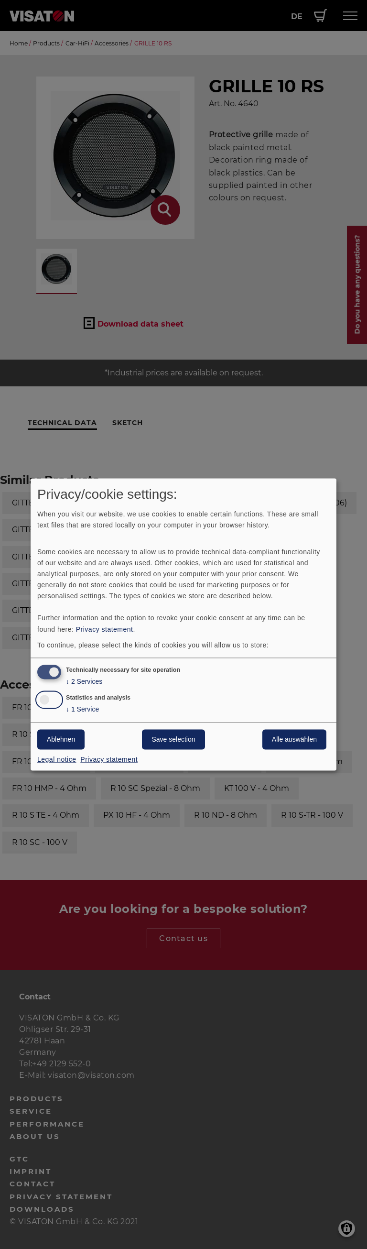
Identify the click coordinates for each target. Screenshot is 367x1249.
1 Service (82, 709)
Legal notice (56, 760)
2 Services (84, 682)
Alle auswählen (294, 740)
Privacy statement (104, 629)
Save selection (173, 740)
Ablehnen (61, 740)
